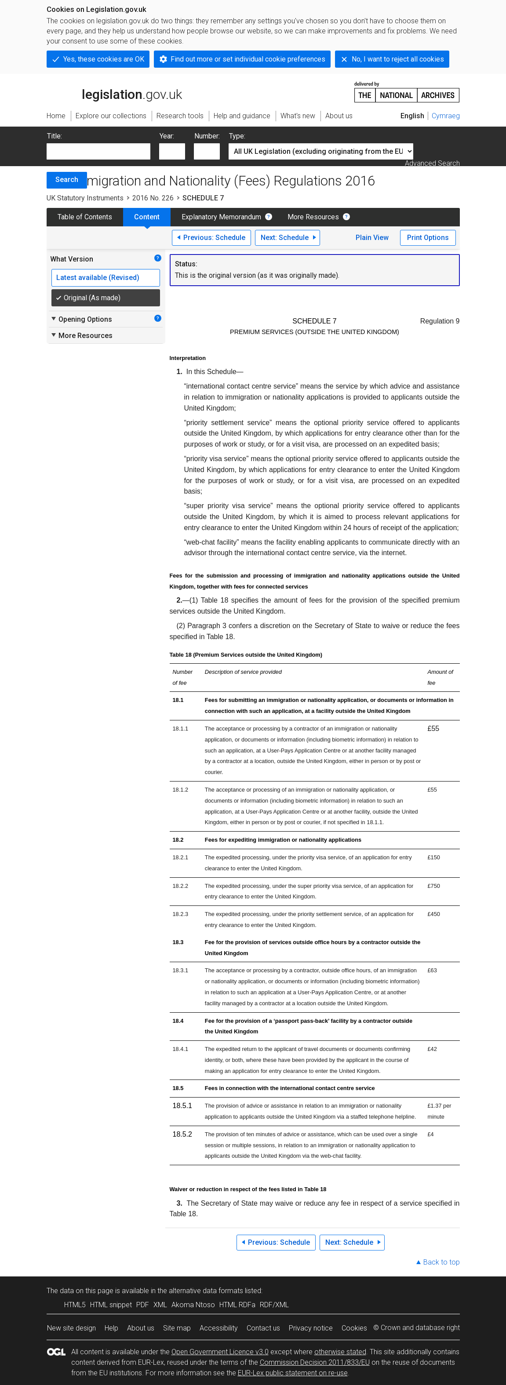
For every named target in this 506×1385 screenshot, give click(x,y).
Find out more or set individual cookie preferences (248, 59)
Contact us (263, 1328)
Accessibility (219, 1328)
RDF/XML (274, 1305)
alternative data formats (206, 1291)
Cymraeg (446, 116)
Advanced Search (432, 163)
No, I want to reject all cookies (398, 59)
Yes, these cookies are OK (103, 59)
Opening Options (81, 319)
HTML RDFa (237, 1305)
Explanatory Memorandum (221, 217)
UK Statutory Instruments (85, 198)
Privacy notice (311, 1328)
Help (111, 1328)
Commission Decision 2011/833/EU (315, 1362)
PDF (142, 1305)
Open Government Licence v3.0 (220, 1352)
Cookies (354, 1328)
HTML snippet (111, 1305)
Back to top (441, 1262)
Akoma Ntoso (193, 1305)
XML (160, 1305)
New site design (71, 1328)
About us (140, 1328)
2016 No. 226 (153, 198)
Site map (177, 1328)
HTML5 (75, 1305)
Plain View (372, 237)
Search (66, 179)
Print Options (428, 237)
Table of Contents (85, 217)
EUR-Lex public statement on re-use (293, 1373)
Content (147, 217)
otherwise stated (340, 1352)
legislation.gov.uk (114, 91)
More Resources (313, 217)
